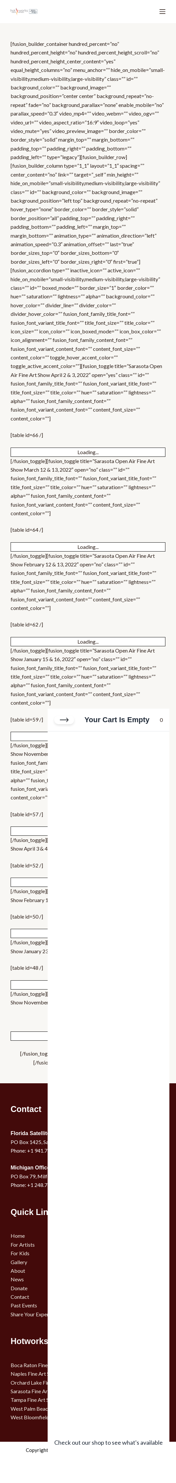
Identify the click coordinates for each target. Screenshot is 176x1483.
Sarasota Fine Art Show (37, 1391)
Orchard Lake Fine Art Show (42, 1382)
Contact (20, 1297)
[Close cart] (64, 720)
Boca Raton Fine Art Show (40, 1365)
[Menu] (162, 12)
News (17, 1279)
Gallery (19, 1262)
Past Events (24, 1305)
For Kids (20, 1253)
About (18, 1270)
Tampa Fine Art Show (35, 1400)
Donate (19, 1288)
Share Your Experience (36, 1314)
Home (18, 1235)
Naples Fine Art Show (35, 1373)
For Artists (23, 1244)
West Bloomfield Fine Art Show (46, 1417)
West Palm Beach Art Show (41, 1408)
